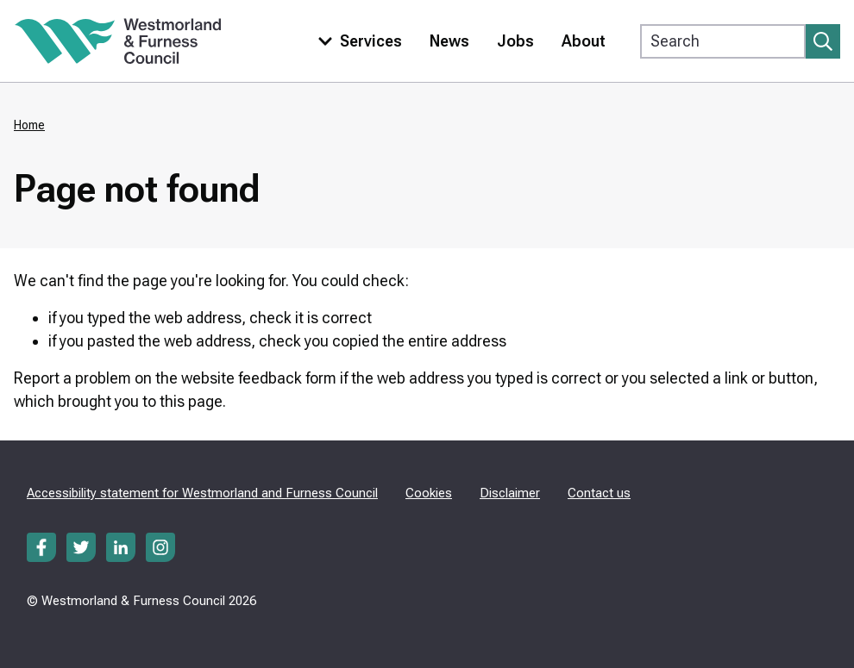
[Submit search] (823, 41)
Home (29, 125)
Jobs (515, 41)
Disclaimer (510, 493)
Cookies (428, 493)
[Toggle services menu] (356, 41)
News (449, 41)
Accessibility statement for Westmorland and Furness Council (202, 493)
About (584, 41)
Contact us (599, 493)
